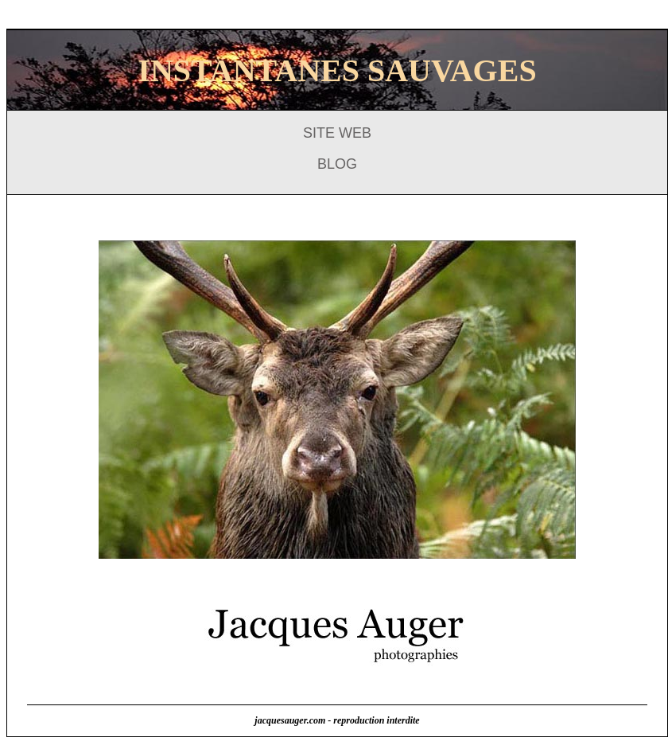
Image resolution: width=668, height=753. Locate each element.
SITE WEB (337, 133)
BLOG (337, 164)
